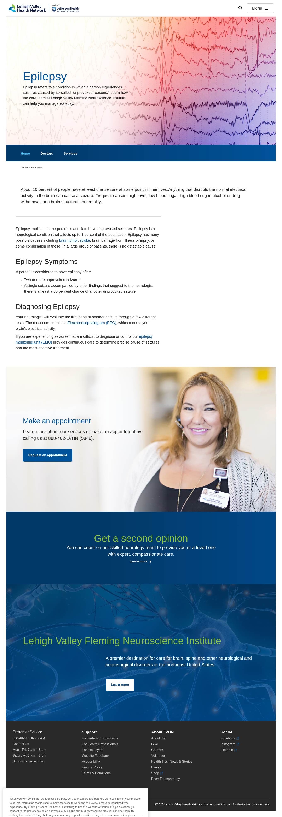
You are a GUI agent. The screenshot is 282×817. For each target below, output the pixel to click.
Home (25, 153)
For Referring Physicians (100, 738)
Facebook (227, 738)
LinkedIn (226, 749)
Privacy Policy (92, 767)
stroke (85, 240)
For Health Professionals (100, 744)
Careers (157, 750)
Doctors (46, 153)
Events (156, 767)
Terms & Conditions (96, 773)
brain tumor (68, 240)
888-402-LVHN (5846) (29, 738)
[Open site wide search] (240, 8)
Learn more (139, 561)
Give (154, 744)
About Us (158, 738)
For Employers (92, 750)
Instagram (227, 744)
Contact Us (21, 744)
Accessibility (91, 761)
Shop (156, 773)
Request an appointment (47, 455)
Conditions (27, 167)
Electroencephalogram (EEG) (92, 323)
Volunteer (158, 755)
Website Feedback (95, 755)
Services (70, 153)
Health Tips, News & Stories (171, 761)
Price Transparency (165, 779)
